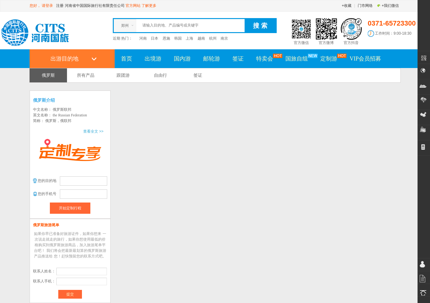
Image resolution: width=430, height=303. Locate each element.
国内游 (182, 59)
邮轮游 (211, 59)
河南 (143, 38)
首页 (126, 59)
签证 (238, 59)
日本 (154, 38)
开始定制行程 (70, 208)
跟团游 (123, 75)
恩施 (166, 38)
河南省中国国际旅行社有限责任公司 (95, 5)
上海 (189, 38)
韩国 (178, 38)
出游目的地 (64, 59)
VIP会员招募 (365, 59)
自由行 (160, 75)
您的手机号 (47, 194)
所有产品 (85, 75)
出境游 (153, 59)
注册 (60, 5)
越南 (201, 38)
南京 (224, 38)
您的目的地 (47, 180)
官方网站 (133, 5)
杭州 (213, 38)
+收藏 (346, 5)
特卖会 (267, 58)
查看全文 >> (93, 131)
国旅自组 (299, 58)
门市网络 (365, 5)
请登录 (47, 5)
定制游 (331, 58)
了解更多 (148, 5)
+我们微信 (388, 5)
